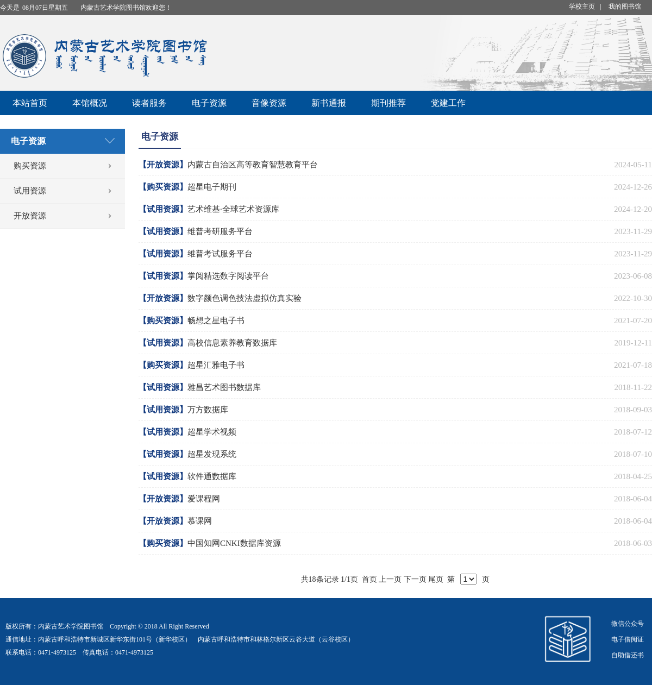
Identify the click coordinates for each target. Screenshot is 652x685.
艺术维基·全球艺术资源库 (233, 209)
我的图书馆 (625, 6)
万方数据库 (207, 409)
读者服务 (149, 103)
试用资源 (30, 190)
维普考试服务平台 (220, 253)
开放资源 (30, 215)
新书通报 (328, 103)
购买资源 (30, 165)
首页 (369, 579)
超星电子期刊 (211, 187)
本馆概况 (89, 103)
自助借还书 (627, 655)
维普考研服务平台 (220, 231)
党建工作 (448, 103)
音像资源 (269, 103)
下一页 (415, 579)
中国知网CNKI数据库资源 (234, 543)
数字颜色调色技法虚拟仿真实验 (244, 298)
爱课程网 (203, 498)
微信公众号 (627, 623)
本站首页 (29, 103)
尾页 (435, 579)
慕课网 (199, 521)
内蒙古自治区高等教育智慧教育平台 (252, 164)
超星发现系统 (211, 454)
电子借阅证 (627, 639)
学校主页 (582, 6)
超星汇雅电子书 (215, 365)
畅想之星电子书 (215, 320)
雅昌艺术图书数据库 (224, 387)
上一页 (390, 579)
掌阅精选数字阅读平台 (228, 276)
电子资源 (209, 103)
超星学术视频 (211, 432)
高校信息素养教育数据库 (232, 342)
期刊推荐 (388, 103)
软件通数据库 (211, 476)
